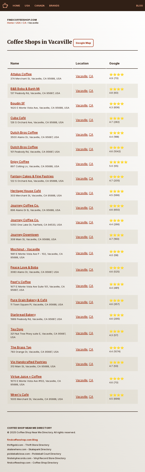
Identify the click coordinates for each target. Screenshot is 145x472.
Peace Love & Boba (24, 267)
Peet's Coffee (21, 282)
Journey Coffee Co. (25, 205)
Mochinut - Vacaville (25, 249)
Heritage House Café (26, 191)
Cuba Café (18, 118)
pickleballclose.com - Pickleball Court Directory (34, 453)
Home (16, 5)
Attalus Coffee (21, 74)
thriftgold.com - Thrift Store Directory (28, 444)
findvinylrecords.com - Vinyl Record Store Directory (36, 458)
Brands (54, 5)
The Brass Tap (21, 347)
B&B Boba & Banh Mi (25, 89)
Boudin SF (18, 103)
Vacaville (82, 76)
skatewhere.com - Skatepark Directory (29, 449)
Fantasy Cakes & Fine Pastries (32, 176)
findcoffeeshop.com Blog (22, 439)
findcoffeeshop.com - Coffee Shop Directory (32, 462)
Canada (39, 5)
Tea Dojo (17, 329)
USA (27, 5)
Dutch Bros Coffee (24, 132)
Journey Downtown (25, 234)
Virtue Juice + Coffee (26, 376)
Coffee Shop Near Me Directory (29, 427)
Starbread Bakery (23, 314)
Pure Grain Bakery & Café (29, 300)
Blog (139, 5)
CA (24, 22)
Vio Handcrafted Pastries (29, 362)
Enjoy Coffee (20, 161)
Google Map (83, 43)
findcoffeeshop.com (22, 19)
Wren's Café (20, 394)
